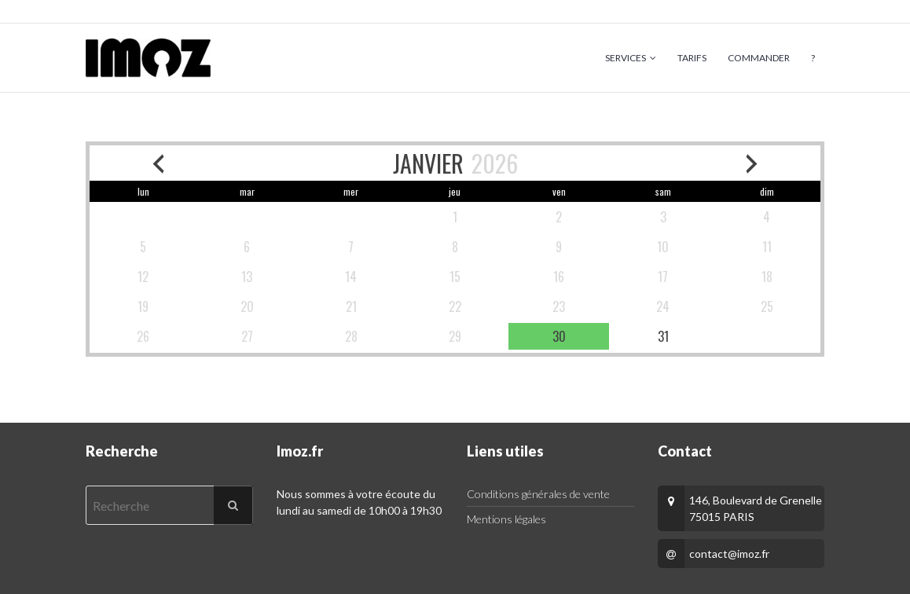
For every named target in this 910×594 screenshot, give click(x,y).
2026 (495, 163)
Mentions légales (506, 519)
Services (625, 58)
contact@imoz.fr (729, 553)
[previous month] (158, 163)
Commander (759, 58)
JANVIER (428, 163)
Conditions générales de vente (538, 493)
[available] (558, 336)
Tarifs (691, 58)
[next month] (752, 163)
